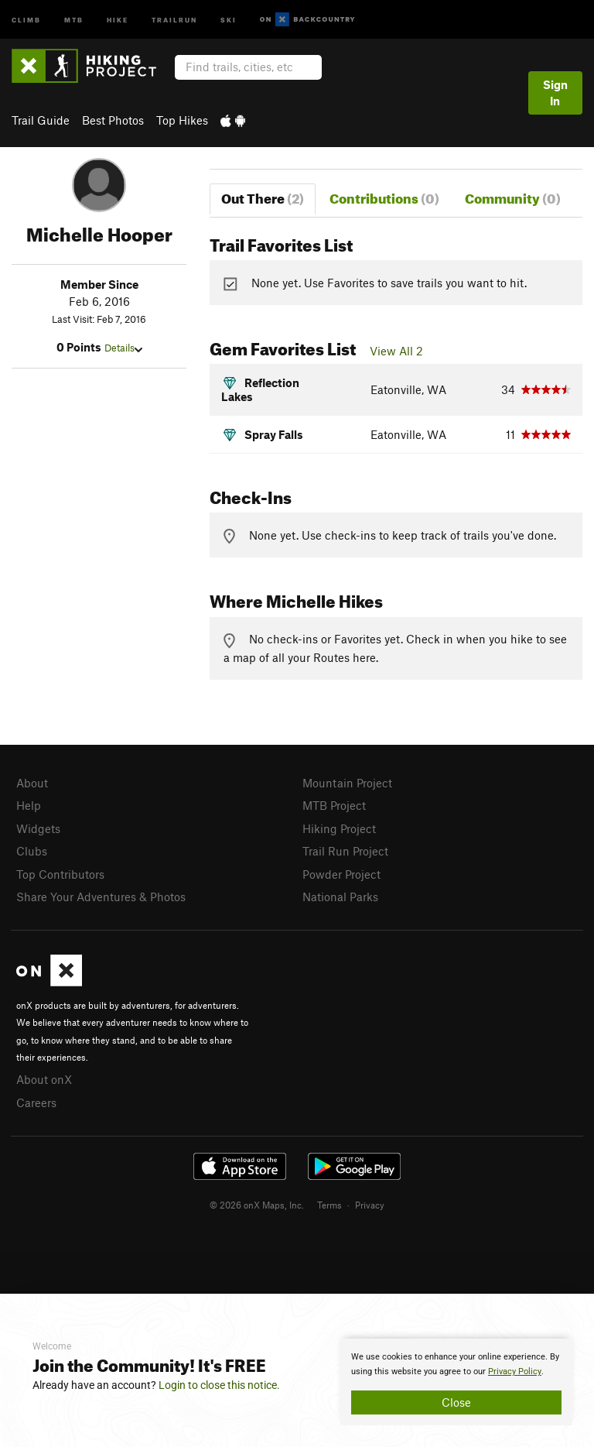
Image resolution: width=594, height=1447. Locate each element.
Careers (36, 1102)
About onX (44, 1079)
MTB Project (334, 805)
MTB (74, 19)
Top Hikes (182, 120)
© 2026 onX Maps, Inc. (257, 1204)
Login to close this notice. (219, 1385)
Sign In (555, 92)
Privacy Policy (514, 1371)
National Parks (340, 897)
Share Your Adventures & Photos (101, 897)
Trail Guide (41, 120)
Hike (117, 19)
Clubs (31, 851)
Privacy (369, 1204)
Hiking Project (339, 828)
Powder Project (341, 874)
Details (123, 347)
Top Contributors (60, 874)
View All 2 (396, 351)
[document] (456, 1381)
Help (28, 805)
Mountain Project (347, 783)
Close (456, 1402)
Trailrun (174, 19)
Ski (228, 19)
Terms (329, 1204)
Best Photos (113, 120)
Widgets (38, 828)
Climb (26, 19)
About (32, 783)
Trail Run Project (345, 851)
